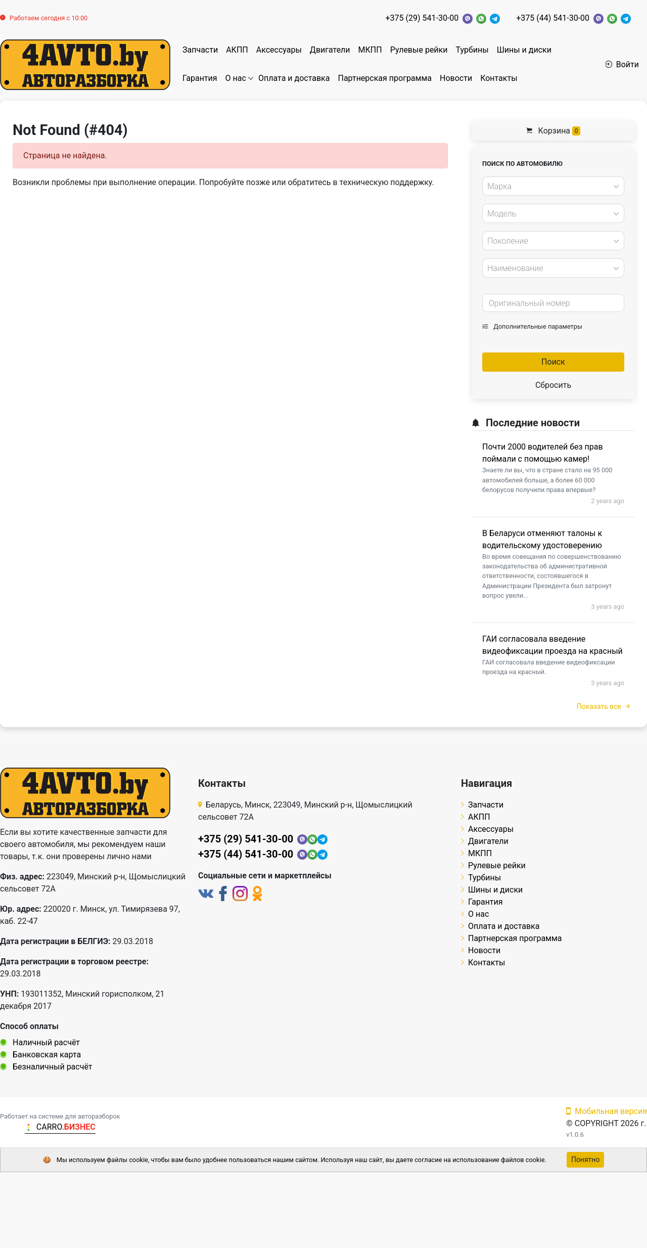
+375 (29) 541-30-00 (421, 18)
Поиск (553, 362)
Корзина (553, 131)
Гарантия (199, 78)
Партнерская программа (385, 78)
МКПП (370, 50)
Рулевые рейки (419, 50)
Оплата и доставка (294, 78)
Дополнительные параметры (532, 326)
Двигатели (330, 50)
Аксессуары (279, 50)
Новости (456, 78)
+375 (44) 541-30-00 (552, 18)
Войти (622, 64)
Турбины (471, 50)
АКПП (237, 50)
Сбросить (553, 385)
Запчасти (200, 50)
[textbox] (550, 186)
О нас (235, 78)
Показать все (603, 706)
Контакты (498, 78)
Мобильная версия (606, 1111)
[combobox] (553, 186)
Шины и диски (524, 50)
